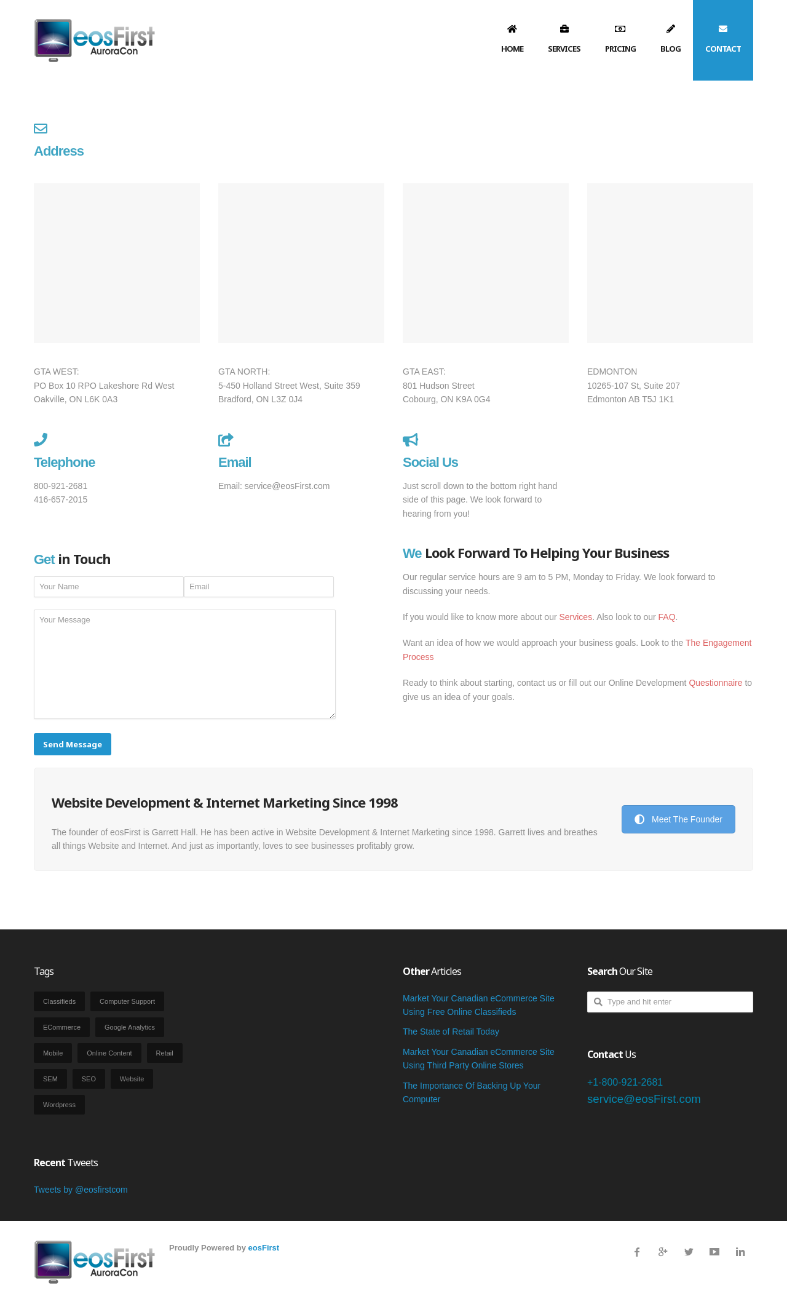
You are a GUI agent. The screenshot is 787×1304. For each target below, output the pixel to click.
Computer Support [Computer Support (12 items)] (127, 1001)
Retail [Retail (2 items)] (164, 1053)
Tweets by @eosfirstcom (81, 1190)
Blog (670, 48)
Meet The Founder (678, 819)
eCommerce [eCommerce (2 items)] (62, 1027)
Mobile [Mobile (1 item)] (53, 1053)
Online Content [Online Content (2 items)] (109, 1053)
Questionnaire (715, 683)
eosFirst (264, 1247)
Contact (723, 48)
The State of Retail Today (451, 1031)
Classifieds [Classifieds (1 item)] (59, 1001)
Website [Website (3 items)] (132, 1079)
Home (512, 48)
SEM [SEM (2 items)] (50, 1079)
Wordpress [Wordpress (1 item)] (59, 1104)
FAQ (667, 617)
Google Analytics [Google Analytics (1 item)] (130, 1027)
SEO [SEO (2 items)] (89, 1079)
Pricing (620, 48)
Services (564, 48)
